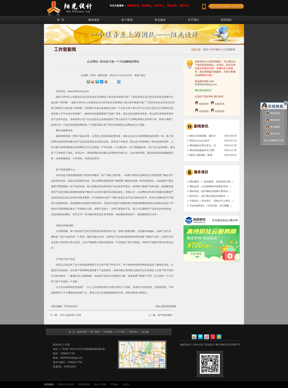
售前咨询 (272, 113)
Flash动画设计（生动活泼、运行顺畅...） (211, 205)
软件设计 (159, 5)
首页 (205, 49)
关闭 (286, 103)
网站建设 (146, 5)
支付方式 (272, 134)
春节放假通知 (165, 315)
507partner (70, 306)
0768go (114, 384)
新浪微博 (238, 6)
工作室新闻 (229, 49)
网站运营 (171, 5)
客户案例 (127, 19)
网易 (206, 336)
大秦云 (126, 384)
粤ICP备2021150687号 (227, 344)
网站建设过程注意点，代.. (203, 145)
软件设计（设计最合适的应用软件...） (210, 196)
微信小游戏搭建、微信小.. (203, 135)
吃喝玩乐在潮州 (66, 384)
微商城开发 (133, 5)
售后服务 (160, 19)
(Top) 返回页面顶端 (165, 306)
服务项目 (93, 19)
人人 (212, 336)
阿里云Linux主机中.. (200, 140)
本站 (142, 75)
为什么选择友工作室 (70, 315)
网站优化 (184, 5)
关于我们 (193, 19)
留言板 (145, 331)
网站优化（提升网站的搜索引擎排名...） (211, 191)
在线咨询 (202, 103)
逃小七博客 (100, 384)
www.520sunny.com (78, 91)
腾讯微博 (200, 336)
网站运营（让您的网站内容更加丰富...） (211, 186)
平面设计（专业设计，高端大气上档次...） (212, 200)
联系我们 (226, 19)
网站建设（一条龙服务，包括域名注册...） (212, 181)
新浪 (194, 336)
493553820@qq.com (206, 84)
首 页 (60, 19)
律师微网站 (84, 384)
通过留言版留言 (203, 90)
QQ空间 (219, 336)
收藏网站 (226, 6)
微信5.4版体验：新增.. (201, 155)
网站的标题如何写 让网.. (203, 150)
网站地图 (215, 6)
